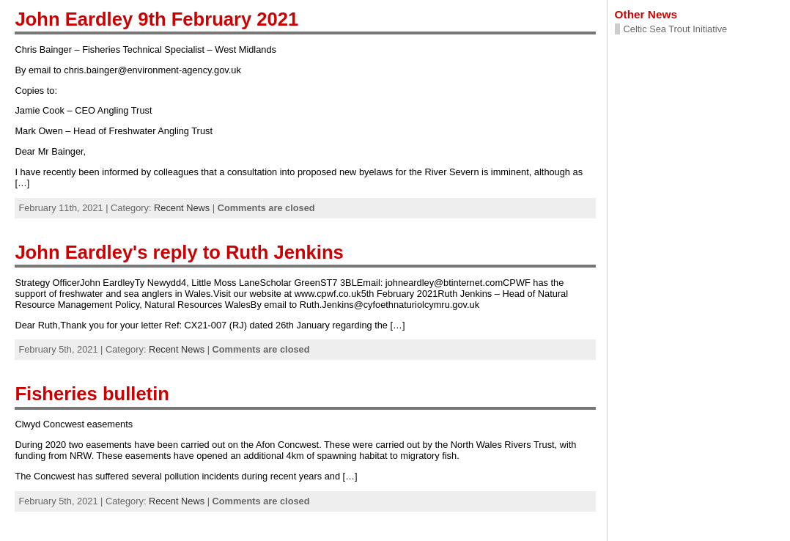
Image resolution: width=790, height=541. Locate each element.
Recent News (182, 207)
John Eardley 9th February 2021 (156, 19)
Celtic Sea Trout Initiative (676, 28)
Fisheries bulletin (92, 393)
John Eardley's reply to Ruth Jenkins (179, 252)
